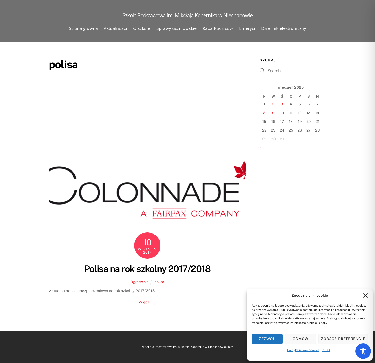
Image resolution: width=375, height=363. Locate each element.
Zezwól (267, 339)
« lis (263, 147)
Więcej (145, 302)
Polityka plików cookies (303, 350)
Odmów (300, 339)
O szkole (141, 28)
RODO (326, 350)
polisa (159, 282)
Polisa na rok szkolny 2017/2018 (147, 268)
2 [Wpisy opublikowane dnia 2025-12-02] (273, 104)
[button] (365, 295)
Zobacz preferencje (343, 339)
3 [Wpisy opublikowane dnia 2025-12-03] (282, 104)
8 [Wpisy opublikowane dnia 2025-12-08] (264, 113)
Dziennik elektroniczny (283, 28)
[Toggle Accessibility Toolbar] (363, 351)
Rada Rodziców (218, 28)
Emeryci (247, 28)
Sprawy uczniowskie (176, 28)
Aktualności (115, 28)
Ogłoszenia (140, 282)
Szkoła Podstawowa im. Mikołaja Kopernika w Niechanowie (185, 347)
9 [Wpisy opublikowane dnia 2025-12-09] (273, 113)
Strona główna (83, 28)
